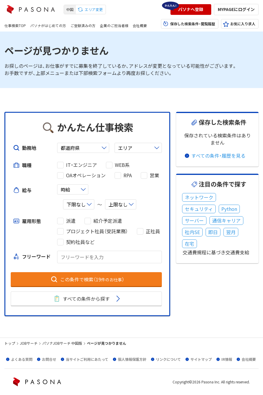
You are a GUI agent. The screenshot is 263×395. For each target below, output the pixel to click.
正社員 (153, 231)
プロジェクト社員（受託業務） (97, 231)
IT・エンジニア (81, 165)
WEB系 (122, 165)
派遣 (71, 221)
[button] (190, 9)
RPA (127, 175)
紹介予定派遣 (107, 221)
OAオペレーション (86, 175)
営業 (154, 175)
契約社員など (80, 242)
